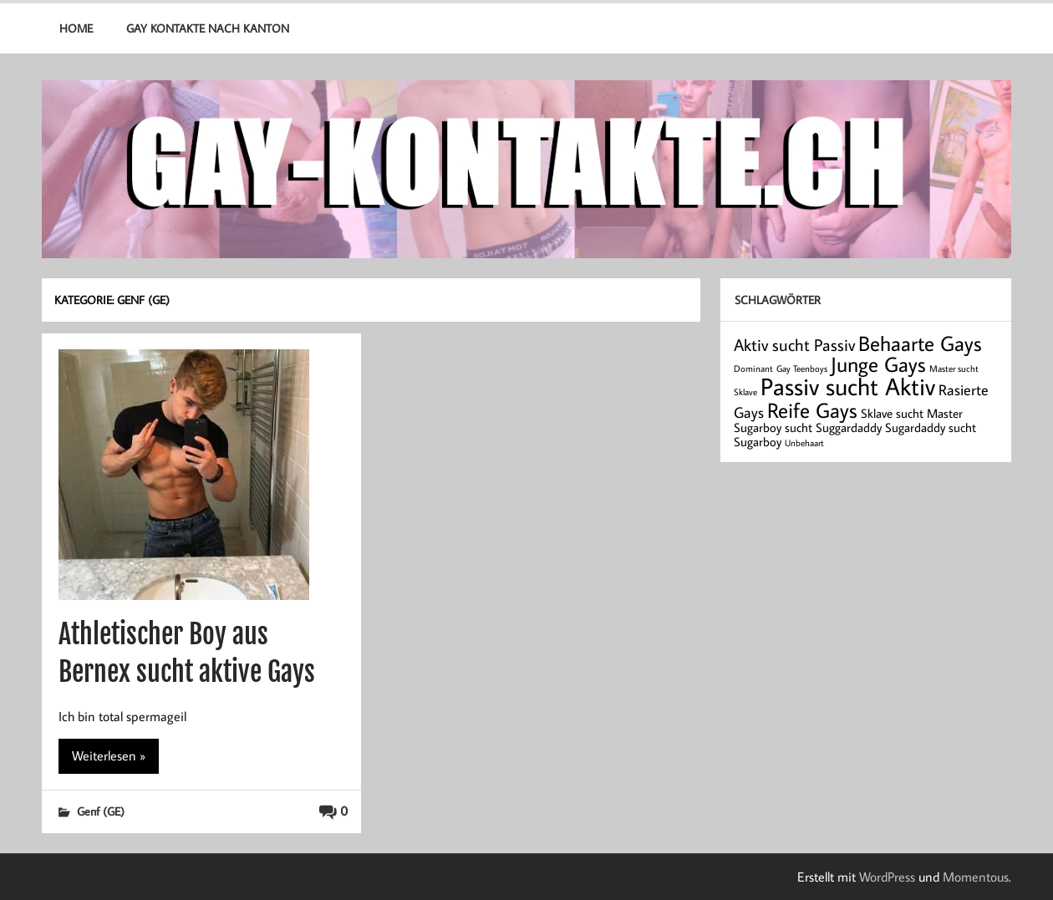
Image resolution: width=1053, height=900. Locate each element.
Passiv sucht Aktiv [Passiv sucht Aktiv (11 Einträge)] (847, 386)
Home (76, 28)
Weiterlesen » (108, 755)
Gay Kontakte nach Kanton (207, 28)
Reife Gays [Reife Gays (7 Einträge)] (812, 410)
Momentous (976, 876)
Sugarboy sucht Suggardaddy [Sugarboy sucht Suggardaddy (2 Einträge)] (808, 427)
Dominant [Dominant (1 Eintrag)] (753, 368)
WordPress (887, 876)
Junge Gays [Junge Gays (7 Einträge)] (878, 364)
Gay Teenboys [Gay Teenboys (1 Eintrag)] (801, 368)
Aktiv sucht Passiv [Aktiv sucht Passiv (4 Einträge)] (794, 344)
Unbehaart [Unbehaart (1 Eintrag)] (804, 443)
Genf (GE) (101, 811)
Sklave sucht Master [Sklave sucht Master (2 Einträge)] (912, 413)
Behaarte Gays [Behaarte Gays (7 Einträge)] (920, 343)
